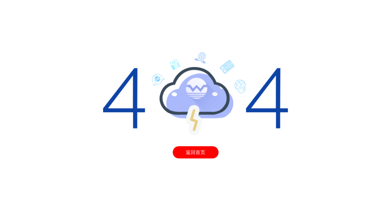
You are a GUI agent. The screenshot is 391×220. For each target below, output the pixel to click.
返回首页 (195, 152)
